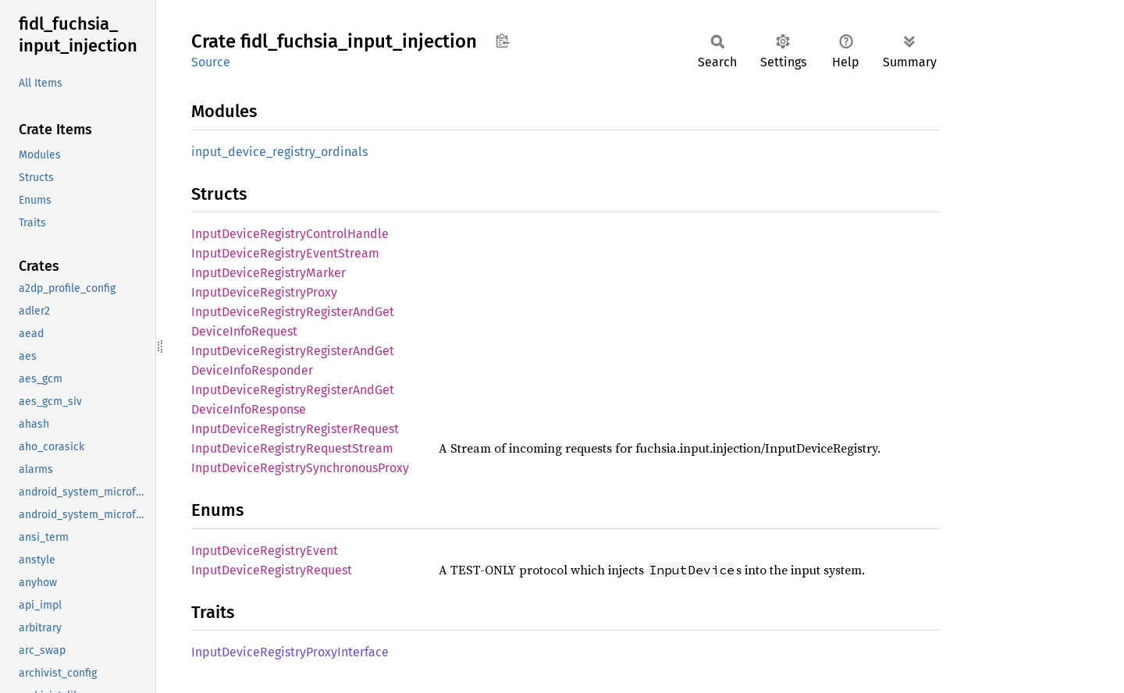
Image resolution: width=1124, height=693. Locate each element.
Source (210, 62)
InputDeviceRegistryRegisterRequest (295, 428)
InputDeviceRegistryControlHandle (290, 233)
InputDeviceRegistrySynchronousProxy (300, 467)
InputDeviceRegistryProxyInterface (290, 652)
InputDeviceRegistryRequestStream (292, 448)
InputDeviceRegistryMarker (268, 272)
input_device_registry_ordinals (279, 151)
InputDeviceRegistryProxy (264, 292)
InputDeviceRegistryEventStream (285, 253)
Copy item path (502, 40)
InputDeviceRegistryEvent (264, 550)
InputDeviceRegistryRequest (271, 570)
